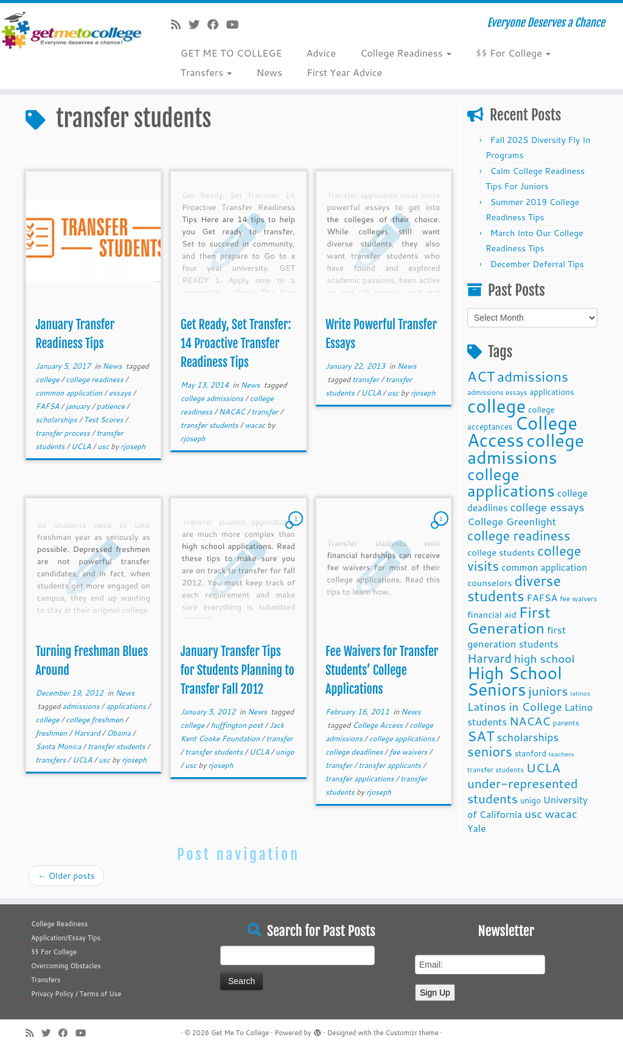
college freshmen (95, 719)
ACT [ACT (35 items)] (481, 376)
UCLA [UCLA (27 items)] (543, 767)
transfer (265, 412)
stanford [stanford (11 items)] (530, 753)
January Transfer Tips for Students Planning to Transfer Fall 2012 (237, 670)
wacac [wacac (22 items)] (561, 813)
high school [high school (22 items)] (544, 658)
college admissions (213, 398)
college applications (403, 738)
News (269, 72)
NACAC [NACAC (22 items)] (530, 721)
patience (112, 406)
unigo (285, 752)
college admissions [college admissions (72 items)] (525, 448)
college (48, 379)
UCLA (82, 446)
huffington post (238, 725)
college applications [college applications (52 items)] (511, 482)
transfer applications (360, 778)
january (79, 406)
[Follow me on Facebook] (216, 24)
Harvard (88, 733)
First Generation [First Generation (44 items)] (509, 619)
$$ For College (513, 53)
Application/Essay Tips (65, 938)
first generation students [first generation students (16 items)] (516, 637)
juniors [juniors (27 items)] (548, 691)
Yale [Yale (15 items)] (476, 828)
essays (121, 393)
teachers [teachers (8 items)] (561, 753)
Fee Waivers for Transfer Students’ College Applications (381, 670)
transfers (51, 760)
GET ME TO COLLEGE (231, 53)
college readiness (95, 379)
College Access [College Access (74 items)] (522, 431)
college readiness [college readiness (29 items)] (518, 535)
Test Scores (104, 419)
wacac (256, 425)
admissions (82, 706)
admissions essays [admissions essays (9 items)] (497, 392)
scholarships (57, 419)
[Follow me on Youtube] (236, 24)
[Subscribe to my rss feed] (180, 24)
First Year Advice (344, 72)
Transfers (206, 72)
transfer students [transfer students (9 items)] (495, 769)
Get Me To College (240, 1033)
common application (69, 393)
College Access (378, 725)
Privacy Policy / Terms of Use (76, 994)
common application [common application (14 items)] (544, 567)
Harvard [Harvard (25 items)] (489, 657)
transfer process (63, 433)
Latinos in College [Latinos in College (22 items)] (514, 706)
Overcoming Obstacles (66, 966)
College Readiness (405, 53)
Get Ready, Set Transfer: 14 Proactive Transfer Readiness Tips (236, 343)
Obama (119, 733)
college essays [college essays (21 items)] (547, 507)
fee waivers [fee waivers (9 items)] (578, 598)
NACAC (233, 412)
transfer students (210, 425)
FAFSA (48, 406)
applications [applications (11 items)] (551, 391)
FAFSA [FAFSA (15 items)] (541, 597)
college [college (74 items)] (496, 405)
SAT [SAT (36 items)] (481, 735)
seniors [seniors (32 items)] (489, 751)
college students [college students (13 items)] (501, 552)
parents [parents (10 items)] (566, 722)
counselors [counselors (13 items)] (489, 582)
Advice (321, 53)
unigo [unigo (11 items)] (530, 800)
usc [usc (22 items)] (533, 813)
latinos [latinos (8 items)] (580, 692)
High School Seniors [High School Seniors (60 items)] (514, 681)
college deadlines (355, 752)
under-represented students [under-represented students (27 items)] (522, 791)
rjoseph (132, 446)
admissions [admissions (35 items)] (532, 376)
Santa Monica (59, 746)
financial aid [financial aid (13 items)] (492, 614)
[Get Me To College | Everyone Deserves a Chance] (73, 30)
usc (104, 446)
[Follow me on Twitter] (198, 24)
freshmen (52, 733)
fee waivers (409, 752)
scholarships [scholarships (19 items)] (527, 737)
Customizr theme (411, 1033)
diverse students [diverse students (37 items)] (514, 588)
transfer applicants (391, 765)
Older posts (66, 876)
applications (127, 706)
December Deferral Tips (537, 264)
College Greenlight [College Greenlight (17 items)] (511, 521)
